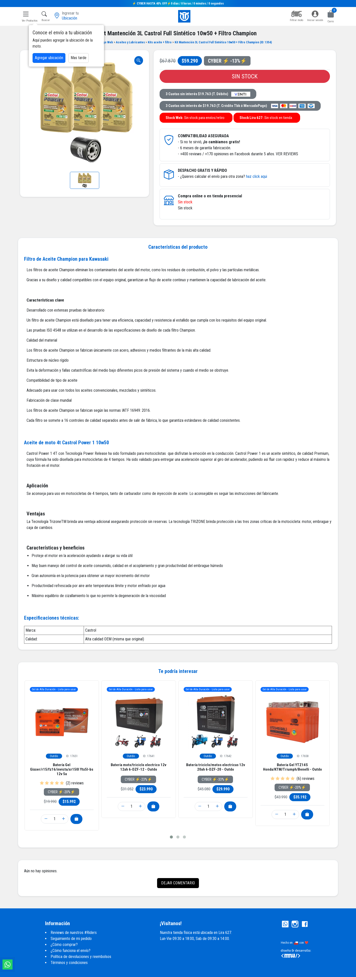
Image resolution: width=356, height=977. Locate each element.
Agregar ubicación (49, 57)
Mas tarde (78, 57)
